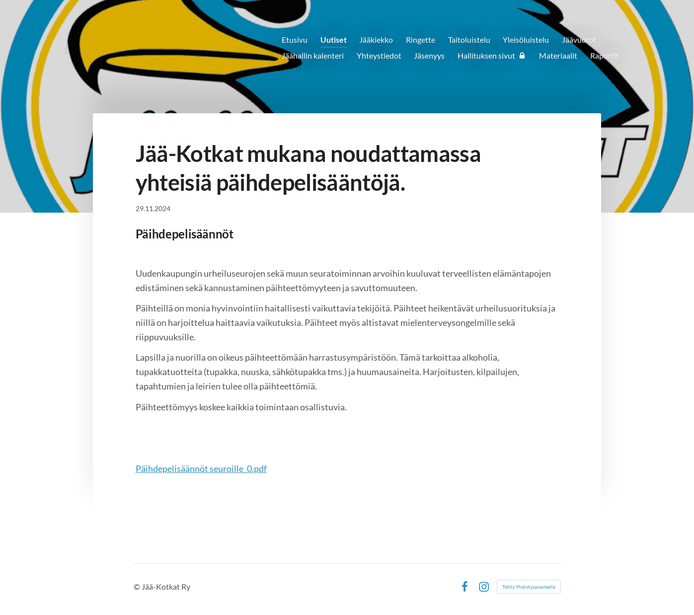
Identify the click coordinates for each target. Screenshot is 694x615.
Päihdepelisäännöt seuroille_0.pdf (201, 468)
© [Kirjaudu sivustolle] (138, 586)
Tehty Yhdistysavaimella (528, 587)
